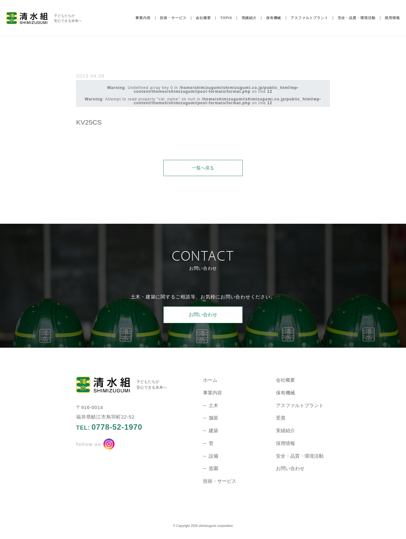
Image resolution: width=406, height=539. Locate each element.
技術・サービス (173, 23)
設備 (213, 456)
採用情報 (392, 23)
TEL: (109, 428)
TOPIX (226, 23)
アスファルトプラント (309, 23)
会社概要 (203, 23)
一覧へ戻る (203, 168)
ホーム (210, 381)
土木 (213, 406)
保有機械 (273, 23)
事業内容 (143, 23)
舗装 (213, 418)
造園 (213, 469)
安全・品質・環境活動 (357, 23)
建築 (213, 431)
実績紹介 (249, 23)
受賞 (280, 418)
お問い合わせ (203, 315)
